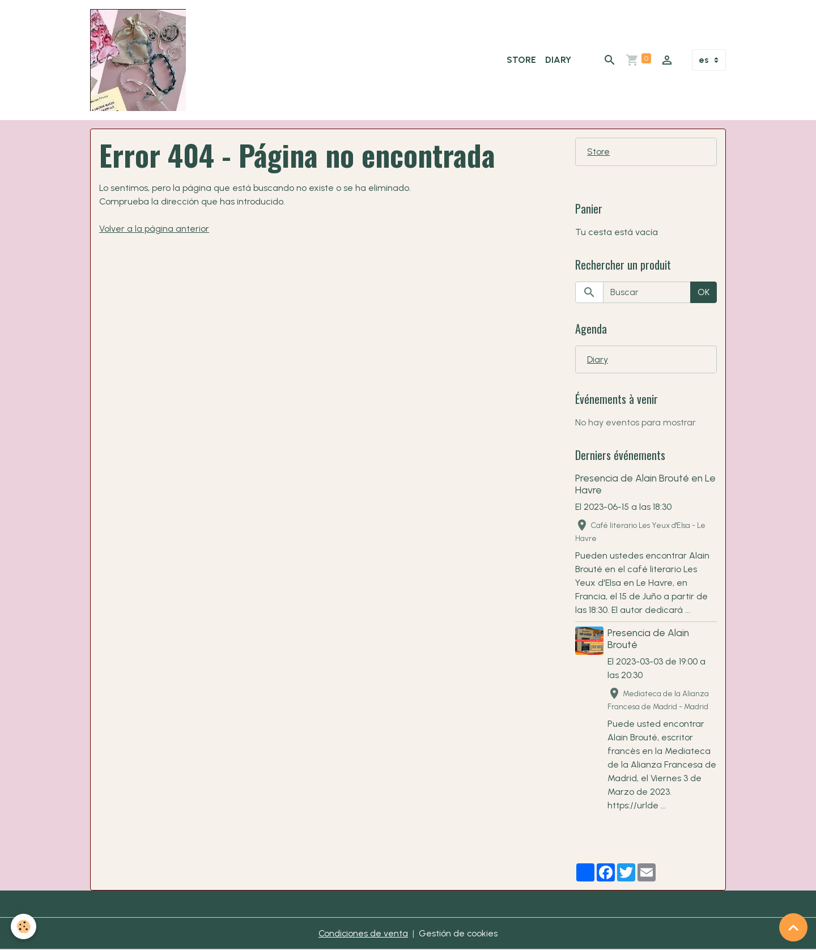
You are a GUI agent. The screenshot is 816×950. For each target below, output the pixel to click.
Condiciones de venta (363, 933)
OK (703, 292)
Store (521, 59)
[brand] (140, 60)
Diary (558, 59)
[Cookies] (24, 926)
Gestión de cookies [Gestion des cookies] (459, 933)
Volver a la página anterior (154, 228)
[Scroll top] (793, 927)
